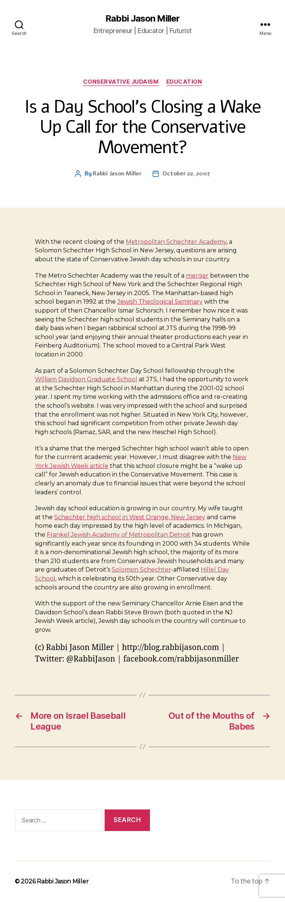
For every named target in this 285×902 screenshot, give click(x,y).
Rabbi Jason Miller (142, 18)
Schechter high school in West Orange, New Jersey (129, 517)
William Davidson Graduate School (86, 379)
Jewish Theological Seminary (160, 301)
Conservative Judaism (121, 81)
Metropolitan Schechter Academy (176, 241)
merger (197, 275)
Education (184, 81)
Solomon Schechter (141, 569)
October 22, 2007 (186, 173)
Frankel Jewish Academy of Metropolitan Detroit (118, 534)
